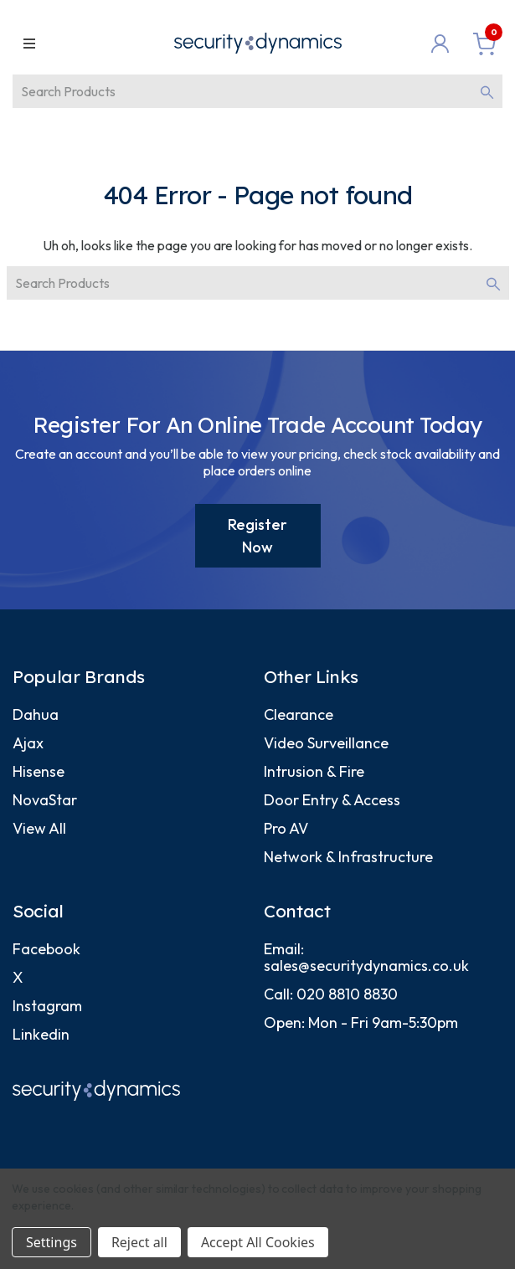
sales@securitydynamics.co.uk (366, 965)
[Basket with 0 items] (484, 43)
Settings (51, 1242)
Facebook (46, 948)
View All (39, 828)
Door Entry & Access (332, 799)
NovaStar (45, 799)
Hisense (38, 771)
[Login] (443, 43)
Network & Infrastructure (348, 856)
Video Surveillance (326, 743)
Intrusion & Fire (314, 771)
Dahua (36, 714)
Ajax (28, 743)
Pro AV (286, 828)
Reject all (139, 1242)
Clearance (298, 714)
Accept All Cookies (258, 1242)
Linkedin (41, 1034)
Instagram (47, 1005)
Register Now (257, 536)
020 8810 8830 (347, 994)
